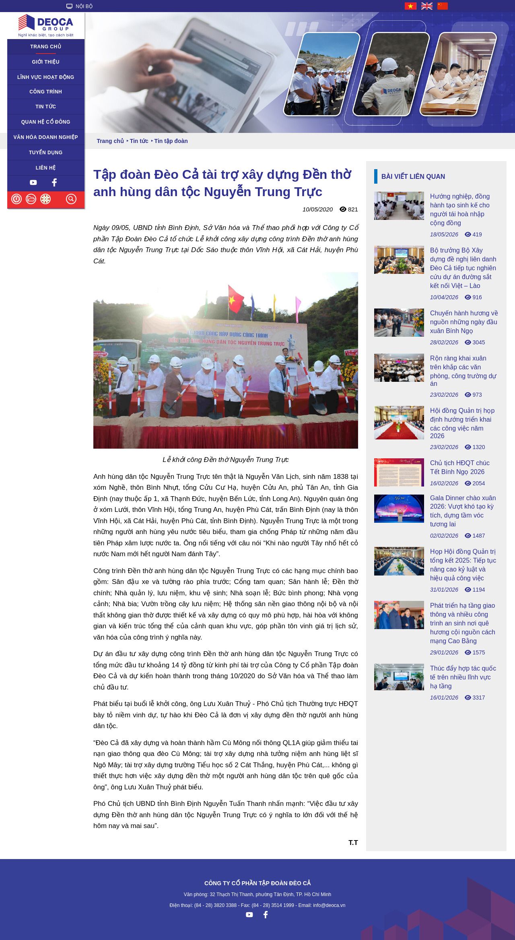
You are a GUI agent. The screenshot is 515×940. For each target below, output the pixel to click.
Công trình (45, 92)
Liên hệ (46, 168)
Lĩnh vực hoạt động (45, 77)
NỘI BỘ (79, 6)
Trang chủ (45, 47)
